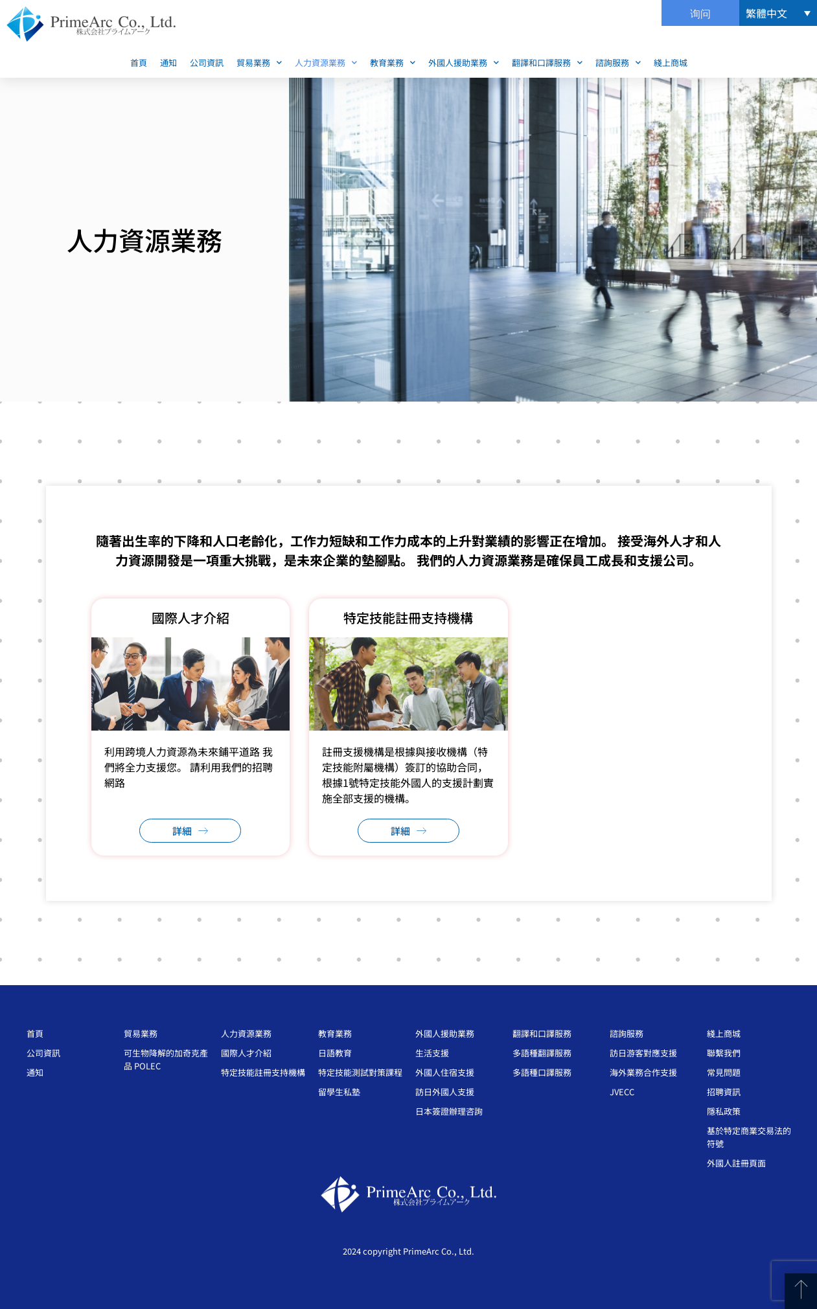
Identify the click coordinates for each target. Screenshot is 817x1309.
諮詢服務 (618, 62)
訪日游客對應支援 (643, 1053)
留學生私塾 (339, 1092)
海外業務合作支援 (643, 1072)
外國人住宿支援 (444, 1072)
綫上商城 (670, 62)
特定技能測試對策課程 (360, 1072)
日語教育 (335, 1053)
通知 (168, 62)
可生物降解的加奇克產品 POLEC (166, 1059)
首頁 (138, 62)
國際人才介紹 (246, 1053)
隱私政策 (724, 1111)
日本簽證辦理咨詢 (449, 1111)
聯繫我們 (724, 1053)
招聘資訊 (724, 1092)
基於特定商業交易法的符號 (749, 1137)
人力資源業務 (326, 62)
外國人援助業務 (463, 62)
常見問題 (724, 1072)
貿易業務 (259, 62)
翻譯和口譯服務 (547, 62)
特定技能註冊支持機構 (263, 1072)
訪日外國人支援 (444, 1092)
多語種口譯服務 (541, 1072)
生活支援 (432, 1053)
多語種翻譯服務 (541, 1053)
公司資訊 (207, 62)
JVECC (622, 1092)
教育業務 (392, 62)
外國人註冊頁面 (736, 1163)
